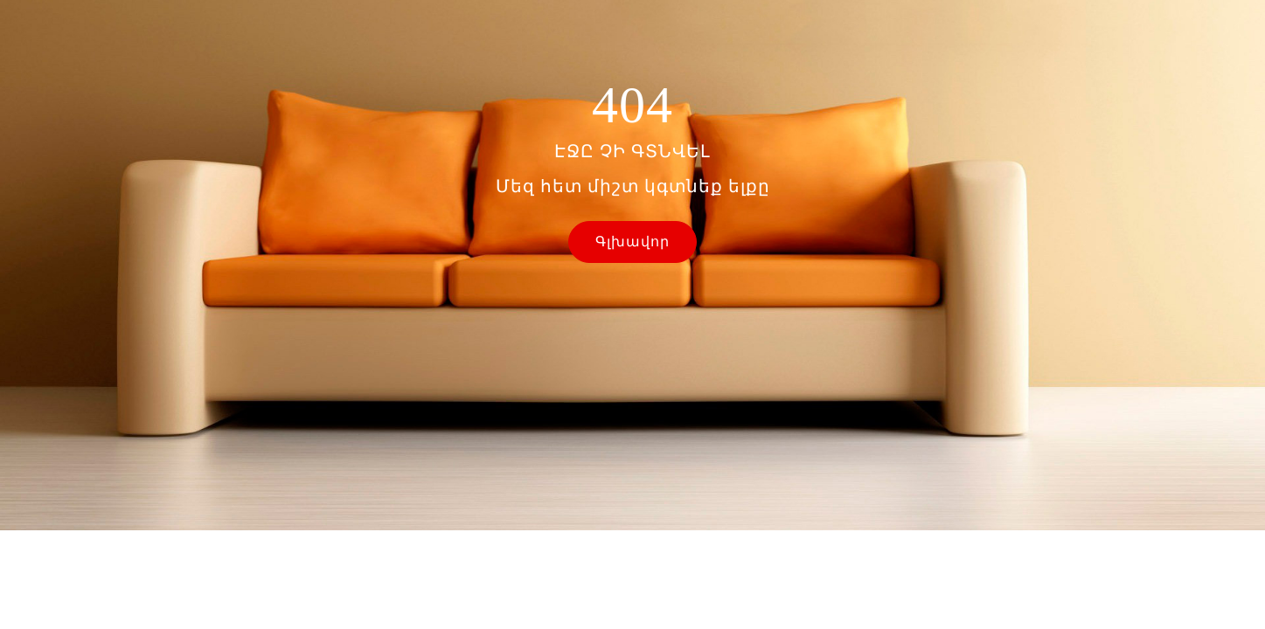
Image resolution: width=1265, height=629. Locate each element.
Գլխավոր (632, 241)
